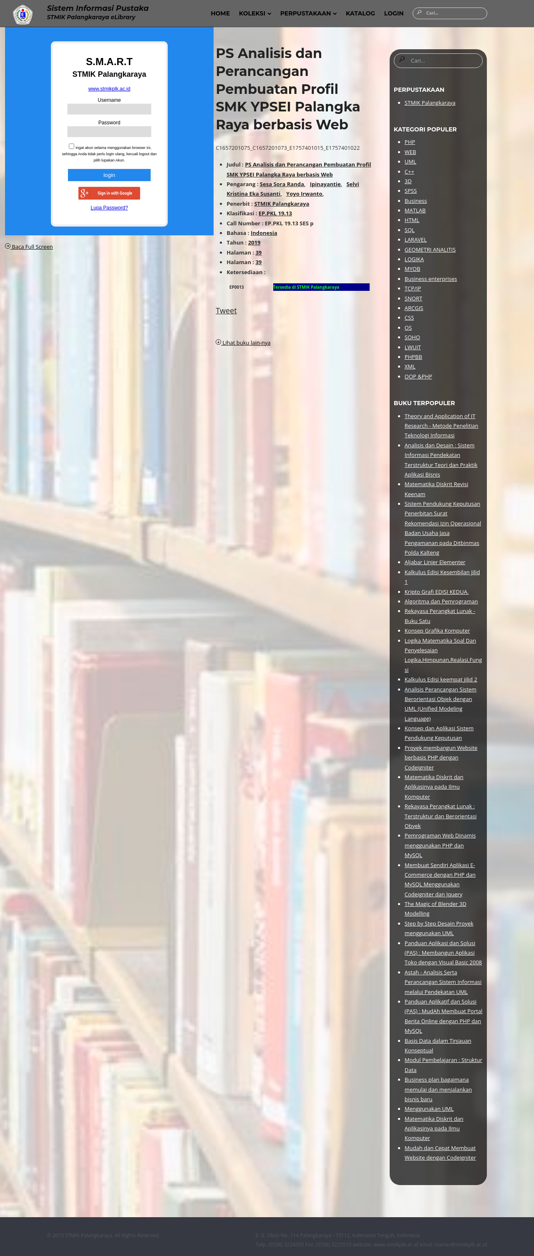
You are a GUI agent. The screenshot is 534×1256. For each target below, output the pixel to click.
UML (410, 161)
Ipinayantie (325, 184)
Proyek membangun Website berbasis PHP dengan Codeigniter (441, 757)
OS (408, 327)
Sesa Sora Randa (282, 184)
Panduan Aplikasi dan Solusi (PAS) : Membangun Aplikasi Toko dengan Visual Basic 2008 (443, 952)
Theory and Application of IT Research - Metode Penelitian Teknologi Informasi (442, 425)
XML (410, 366)
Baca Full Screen (29, 246)
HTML (412, 220)
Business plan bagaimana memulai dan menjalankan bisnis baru (438, 1089)
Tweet (226, 310)
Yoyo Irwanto (304, 193)
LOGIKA (414, 259)
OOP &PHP (418, 376)
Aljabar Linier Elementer (435, 562)
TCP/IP (413, 288)
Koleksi (255, 13)
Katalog (360, 13)
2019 (254, 242)
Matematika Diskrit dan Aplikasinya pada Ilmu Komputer (434, 786)
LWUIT (413, 347)
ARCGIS (414, 308)
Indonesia (264, 233)
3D (408, 181)
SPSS (411, 190)
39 (258, 252)
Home (220, 13)
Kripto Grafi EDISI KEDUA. (437, 591)
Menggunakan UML (429, 1108)
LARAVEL (416, 239)
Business (416, 200)
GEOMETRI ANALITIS (430, 249)
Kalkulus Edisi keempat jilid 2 (441, 679)
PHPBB (413, 357)
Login (394, 13)
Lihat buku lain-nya (243, 342)
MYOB (412, 268)
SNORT (413, 298)
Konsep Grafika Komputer (437, 630)
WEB (410, 152)
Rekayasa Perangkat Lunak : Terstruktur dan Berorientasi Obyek (441, 816)
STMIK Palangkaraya (281, 203)
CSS (409, 317)
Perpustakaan (308, 13)
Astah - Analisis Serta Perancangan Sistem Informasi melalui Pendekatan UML (443, 982)
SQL (410, 230)
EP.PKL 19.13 (275, 213)
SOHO (412, 337)
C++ (409, 171)
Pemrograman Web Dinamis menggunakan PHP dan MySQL (440, 845)
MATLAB (415, 210)
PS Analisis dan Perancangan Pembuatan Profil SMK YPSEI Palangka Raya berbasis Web (288, 89)
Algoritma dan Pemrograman (441, 601)
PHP (410, 142)
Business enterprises (431, 278)
